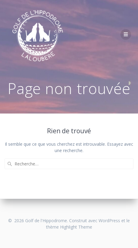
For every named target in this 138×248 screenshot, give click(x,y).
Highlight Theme (76, 227)
